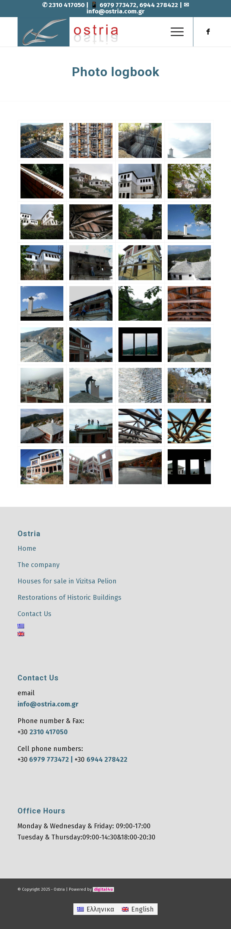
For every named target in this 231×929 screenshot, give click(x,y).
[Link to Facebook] (208, 31)
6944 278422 (158, 5)
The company (39, 565)
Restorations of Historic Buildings (69, 597)
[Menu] (173, 31)
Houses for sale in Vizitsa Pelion (67, 581)
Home (27, 548)
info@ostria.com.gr (115, 11)
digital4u (103, 889)
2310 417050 (67, 5)
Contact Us (34, 614)
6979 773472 (117, 5)
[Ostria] (96, 31)
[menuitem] (173, 31)
